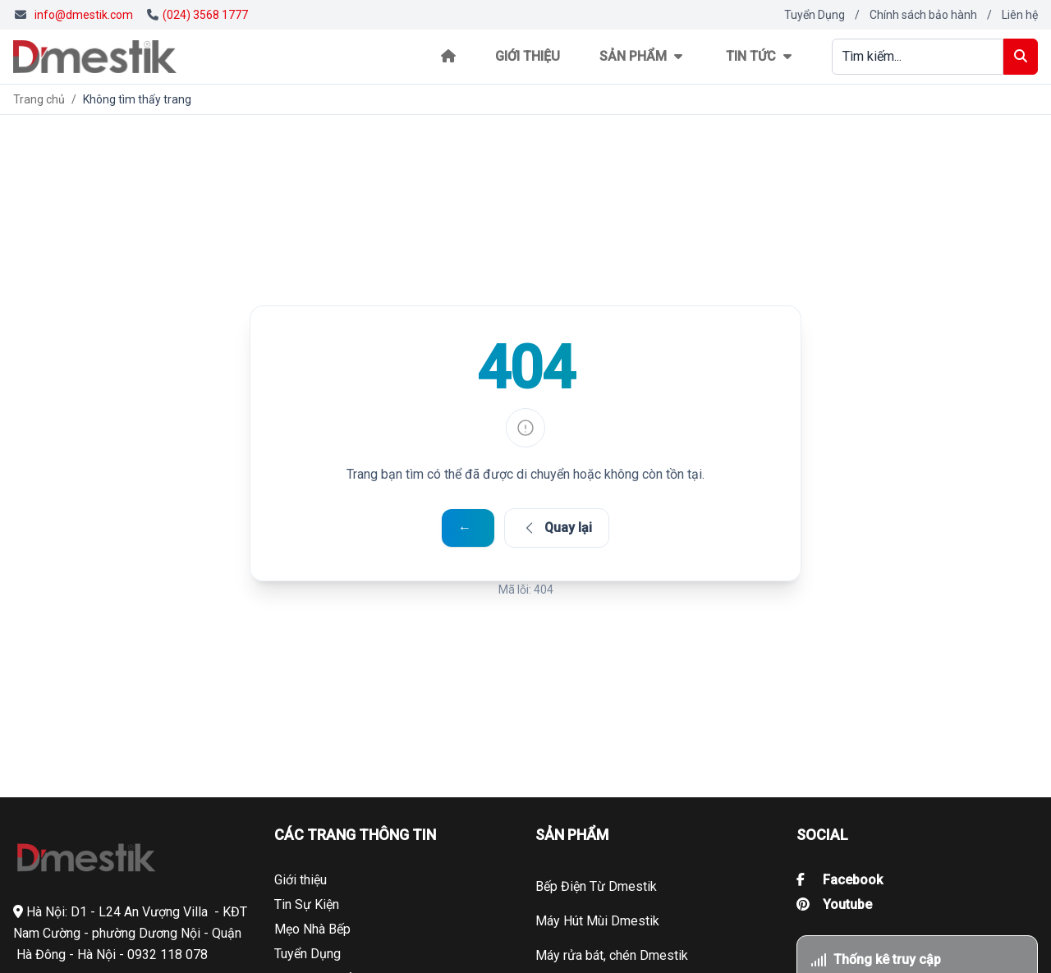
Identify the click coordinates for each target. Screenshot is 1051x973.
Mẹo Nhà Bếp (312, 929)
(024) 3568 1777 (197, 14)
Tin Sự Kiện (306, 904)
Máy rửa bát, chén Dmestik (611, 955)
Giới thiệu (527, 56)
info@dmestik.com (83, 14)
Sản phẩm (642, 56)
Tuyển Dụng (814, 14)
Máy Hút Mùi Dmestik (597, 921)
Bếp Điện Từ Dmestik (596, 886)
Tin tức (761, 56)
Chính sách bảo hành (923, 14)
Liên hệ (1020, 14)
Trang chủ (39, 99)
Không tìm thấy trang (137, 99)
